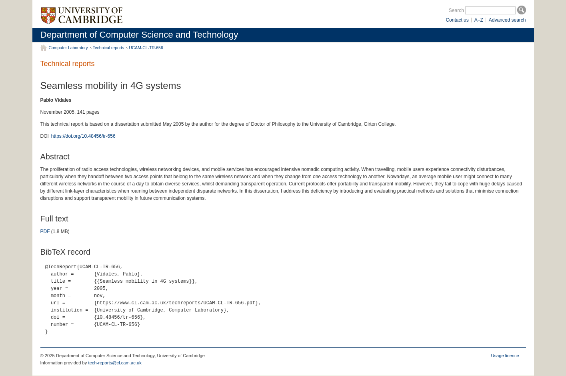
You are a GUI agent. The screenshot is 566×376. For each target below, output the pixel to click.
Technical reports (108, 48)
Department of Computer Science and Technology (139, 35)
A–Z (478, 20)
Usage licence (505, 355)
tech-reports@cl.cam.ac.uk (115, 362)
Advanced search (507, 20)
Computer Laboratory (68, 48)
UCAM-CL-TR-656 (146, 48)
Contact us (457, 20)
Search (456, 10)
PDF (45, 231)
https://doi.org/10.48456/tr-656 (83, 136)
